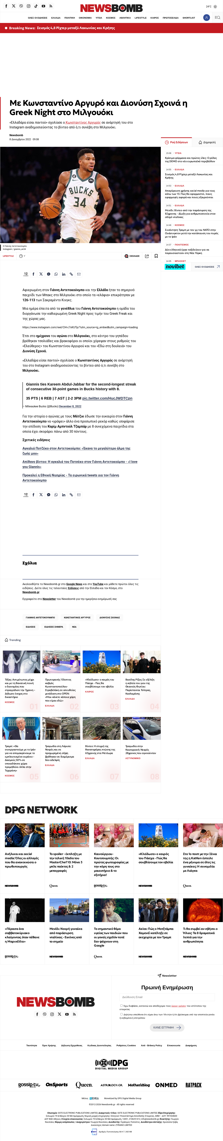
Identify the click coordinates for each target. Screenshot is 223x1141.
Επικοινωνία (173, 1045)
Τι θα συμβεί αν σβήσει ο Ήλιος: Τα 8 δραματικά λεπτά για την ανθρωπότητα (200, 935)
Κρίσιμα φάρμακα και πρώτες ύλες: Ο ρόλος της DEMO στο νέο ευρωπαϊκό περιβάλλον (191, 159)
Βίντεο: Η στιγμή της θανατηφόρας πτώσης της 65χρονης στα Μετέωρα (100, 750)
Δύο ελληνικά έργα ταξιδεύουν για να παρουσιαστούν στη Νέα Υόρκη (187, 251)
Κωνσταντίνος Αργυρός (83, 123)
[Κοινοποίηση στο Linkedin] (63, 274)
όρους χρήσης (178, 1005)
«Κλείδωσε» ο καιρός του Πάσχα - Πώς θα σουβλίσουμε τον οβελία (99, 683)
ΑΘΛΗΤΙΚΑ (125, 18)
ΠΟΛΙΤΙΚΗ (69, 18)
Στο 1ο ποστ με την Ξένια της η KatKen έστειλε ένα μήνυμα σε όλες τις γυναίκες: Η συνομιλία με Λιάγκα (200, 862)
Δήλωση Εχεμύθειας (71, 1045)
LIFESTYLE (141, 18)
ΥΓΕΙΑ (99, 18)
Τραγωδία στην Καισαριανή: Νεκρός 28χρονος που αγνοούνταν (140, 750)
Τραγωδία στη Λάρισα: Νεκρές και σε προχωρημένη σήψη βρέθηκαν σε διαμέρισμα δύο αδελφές (59, 753)
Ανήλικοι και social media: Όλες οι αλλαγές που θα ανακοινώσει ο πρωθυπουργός (22, 860)
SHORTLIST (189, 18)
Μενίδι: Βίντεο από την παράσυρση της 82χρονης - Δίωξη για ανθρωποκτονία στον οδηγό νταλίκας (190, 214)
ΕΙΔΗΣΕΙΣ (30, 627)
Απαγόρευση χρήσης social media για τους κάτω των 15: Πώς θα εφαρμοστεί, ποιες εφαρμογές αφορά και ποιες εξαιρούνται (190, 194)
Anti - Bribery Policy (151, 1045)
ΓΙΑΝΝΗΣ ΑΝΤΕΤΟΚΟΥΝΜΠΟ (40, 617)
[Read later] (156, 256)
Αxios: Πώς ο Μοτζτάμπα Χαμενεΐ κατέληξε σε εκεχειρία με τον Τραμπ (156, 933)
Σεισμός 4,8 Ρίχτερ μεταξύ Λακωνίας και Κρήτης (76, 28)
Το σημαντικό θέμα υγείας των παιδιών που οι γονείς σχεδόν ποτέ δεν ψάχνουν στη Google (111, 937)
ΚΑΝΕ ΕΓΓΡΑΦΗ (167, 1027)
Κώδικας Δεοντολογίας (99, 1045)
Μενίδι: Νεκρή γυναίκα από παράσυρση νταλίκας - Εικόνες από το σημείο (66, 935)
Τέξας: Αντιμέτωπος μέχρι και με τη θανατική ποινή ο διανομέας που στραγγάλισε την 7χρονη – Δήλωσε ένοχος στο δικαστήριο (20, 688)
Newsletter (49, 599)
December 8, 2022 (70, 406)
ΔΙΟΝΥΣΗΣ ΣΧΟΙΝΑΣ (110, 617)
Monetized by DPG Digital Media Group (122, 1098)
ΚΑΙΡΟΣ (154, 18)
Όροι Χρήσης (49, 1045)
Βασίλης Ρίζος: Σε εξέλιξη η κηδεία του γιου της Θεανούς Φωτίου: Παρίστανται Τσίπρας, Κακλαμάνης (139, 686)
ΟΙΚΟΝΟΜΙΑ (85, 18)
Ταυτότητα (31, 1045)
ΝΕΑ (74, 627)
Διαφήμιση (191, 1045)
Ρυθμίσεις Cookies (126, 1045)
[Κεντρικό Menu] (217, 17)
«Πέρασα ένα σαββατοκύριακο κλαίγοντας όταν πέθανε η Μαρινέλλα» (22, 935)
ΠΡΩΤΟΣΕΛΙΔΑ (171, 18)
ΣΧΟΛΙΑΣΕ (131, 256)
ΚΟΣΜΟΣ (110, 18)
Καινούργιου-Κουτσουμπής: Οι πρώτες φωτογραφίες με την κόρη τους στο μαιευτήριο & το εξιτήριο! (111, 864)
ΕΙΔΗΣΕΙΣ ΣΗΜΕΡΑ (53, 627)
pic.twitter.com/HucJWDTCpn (107, 398)
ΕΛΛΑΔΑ (56, 18)
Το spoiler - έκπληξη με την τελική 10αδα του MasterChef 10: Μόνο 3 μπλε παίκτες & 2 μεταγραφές (66, 862)
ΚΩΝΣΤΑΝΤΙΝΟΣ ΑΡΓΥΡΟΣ (77, 617)
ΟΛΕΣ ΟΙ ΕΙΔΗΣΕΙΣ (37, 18)
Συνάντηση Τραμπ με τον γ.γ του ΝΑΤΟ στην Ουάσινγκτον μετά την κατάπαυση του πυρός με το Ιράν (191, 233)
